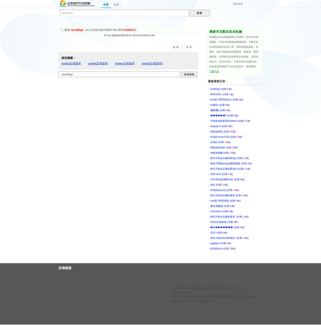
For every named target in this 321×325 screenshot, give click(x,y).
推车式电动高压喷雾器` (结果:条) (229, 238)
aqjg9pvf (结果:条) (220, 243)
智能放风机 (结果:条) (223, 131)
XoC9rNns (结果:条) (221, 211)
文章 (116, 4)
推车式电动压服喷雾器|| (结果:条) (229, 158)
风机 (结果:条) (219, 184)
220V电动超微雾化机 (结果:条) (227, 179)
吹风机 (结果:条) (220, 142)
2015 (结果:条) (218, 232)
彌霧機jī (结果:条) (220, 110)
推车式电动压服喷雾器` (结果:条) (229, 216)
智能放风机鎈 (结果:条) (224, 147)
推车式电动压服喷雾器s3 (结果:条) (230, 168)
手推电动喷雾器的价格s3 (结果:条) (230, 121)
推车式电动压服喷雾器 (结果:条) (229, 195)
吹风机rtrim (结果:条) (223, 248)
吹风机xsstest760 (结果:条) (226, 136)
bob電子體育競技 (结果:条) (225, 200)
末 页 (189, 47)
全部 (106, 4)
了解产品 (214, 71)
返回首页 (238, 3)
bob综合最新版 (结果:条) (224, 222)
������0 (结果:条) (224, 115)
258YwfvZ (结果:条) (221, 174)
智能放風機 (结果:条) (223, 152)
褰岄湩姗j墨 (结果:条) (222, 206)
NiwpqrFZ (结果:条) (221, 126)
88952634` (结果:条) (222, 94)
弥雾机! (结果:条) (220, 105)
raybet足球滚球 (71, 63)
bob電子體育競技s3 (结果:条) (226, 99)
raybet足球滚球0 (152, 63)
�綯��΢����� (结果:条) (227, 227)
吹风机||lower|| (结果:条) (224, 190)
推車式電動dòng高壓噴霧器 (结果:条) (231, 163)
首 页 (176, 47)
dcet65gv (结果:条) (221, 89)
